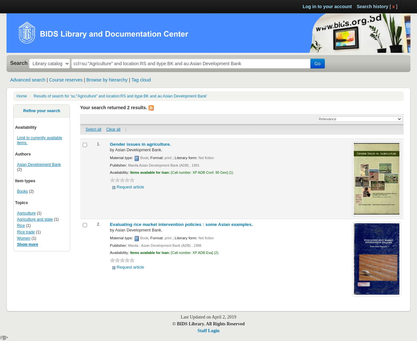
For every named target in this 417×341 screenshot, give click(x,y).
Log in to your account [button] (327, 6)
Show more (27, 244)
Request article (130, 187)
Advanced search (27, 79)
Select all (93, 129)
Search (19, 63)
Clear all (113, 129)
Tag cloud (141, 79)
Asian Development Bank (39, 164)
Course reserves (66, 79)
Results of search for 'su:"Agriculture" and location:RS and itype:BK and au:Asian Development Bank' (120, 96)
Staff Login (208, 330)
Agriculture (26, 213)
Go (317, 63)
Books (22, 191)
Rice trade (26, 232)
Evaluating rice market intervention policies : (181, 224)
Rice (21, 225)
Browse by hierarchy (107, 79)
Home (22, 96)
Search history (372, 6)
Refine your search (41, 111)
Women (23, 238)
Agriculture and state (35, 219)
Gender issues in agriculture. (140, 144)
